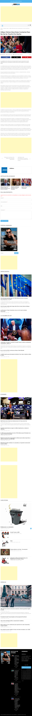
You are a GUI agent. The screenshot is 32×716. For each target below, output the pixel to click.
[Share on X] (16, 57)
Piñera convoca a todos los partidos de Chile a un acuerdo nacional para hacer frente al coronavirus (5, 188)
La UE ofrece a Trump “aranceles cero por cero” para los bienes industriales (14, 311)
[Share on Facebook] (5, 57)
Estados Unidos (6, 28)
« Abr (23, 680)
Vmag (25, 714)
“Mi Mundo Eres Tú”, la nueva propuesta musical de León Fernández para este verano (17, 660)
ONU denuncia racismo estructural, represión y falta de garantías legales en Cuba (15, 609)
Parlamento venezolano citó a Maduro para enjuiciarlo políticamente (9, 158)
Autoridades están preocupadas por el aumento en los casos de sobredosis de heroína (23, 159)
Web (1, 205)
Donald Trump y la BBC (15, 532)
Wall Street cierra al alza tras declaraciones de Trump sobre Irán (14, 421)
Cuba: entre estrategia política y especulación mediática (12, 620)
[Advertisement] (16, 14)
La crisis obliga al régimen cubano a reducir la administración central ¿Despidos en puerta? (17, 688)
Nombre (2, 197)
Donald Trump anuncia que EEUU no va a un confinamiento (26, 187)
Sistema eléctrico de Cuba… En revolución (18, 549)
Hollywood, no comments (7, 527)
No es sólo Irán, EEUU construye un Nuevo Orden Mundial (12, 350)
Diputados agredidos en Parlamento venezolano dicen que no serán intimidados (15, 188)
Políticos (21, 54)
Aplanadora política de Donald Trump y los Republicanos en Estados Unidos (19, 558)
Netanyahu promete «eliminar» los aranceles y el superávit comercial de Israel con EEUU (15, 443)
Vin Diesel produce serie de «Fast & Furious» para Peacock (17, 674)
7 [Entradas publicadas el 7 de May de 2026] (26, 671)
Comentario (3, 209)
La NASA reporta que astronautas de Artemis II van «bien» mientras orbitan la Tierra (16, 355)
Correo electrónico (4, 201)
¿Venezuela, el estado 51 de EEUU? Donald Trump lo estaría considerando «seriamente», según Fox (16, 343)
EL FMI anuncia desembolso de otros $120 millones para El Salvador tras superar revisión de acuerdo (16, 433)
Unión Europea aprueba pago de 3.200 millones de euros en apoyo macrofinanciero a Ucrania (14, 299)
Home (2, 28)
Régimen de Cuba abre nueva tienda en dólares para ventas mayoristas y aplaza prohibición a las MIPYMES (15, 438)
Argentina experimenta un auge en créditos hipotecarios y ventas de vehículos (14, 429)
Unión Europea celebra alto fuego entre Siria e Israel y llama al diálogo (15, 306)
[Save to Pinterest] (26, 57)
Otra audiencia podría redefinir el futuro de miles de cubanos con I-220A (15, 629)
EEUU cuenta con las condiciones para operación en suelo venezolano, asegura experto (15, 625)
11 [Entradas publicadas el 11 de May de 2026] (22, 673)
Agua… (11, 540)
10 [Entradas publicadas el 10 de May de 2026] (30, 671)
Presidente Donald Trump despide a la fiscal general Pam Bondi (14, 616)
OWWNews (3, 54)
